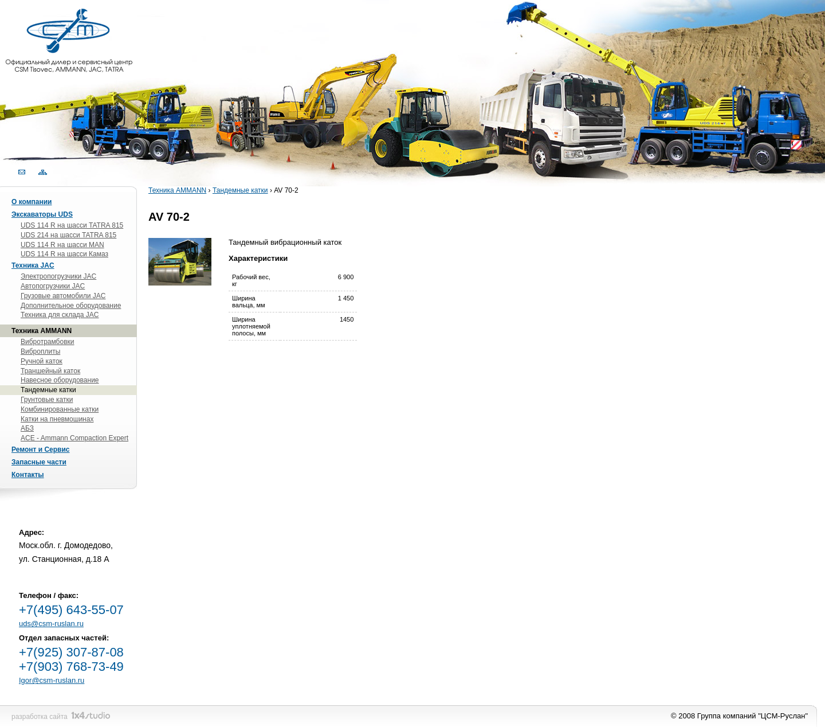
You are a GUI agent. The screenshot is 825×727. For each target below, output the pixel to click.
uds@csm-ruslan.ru (51, 623)
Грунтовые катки (47, 400)
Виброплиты (40, 351)
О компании (31, 202)
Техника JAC (32, 265)
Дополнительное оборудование (71, 306)
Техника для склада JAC (60, 315)
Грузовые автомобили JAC (63, 296)
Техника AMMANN (177, 190)
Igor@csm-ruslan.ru (51, 680)
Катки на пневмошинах (57, 419)
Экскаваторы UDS (42, 214)
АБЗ (27, 428)
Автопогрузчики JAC (53, 286)
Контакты (27, 475)
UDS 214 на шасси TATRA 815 (68, 235)
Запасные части (38, 462)
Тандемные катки (240, 190)
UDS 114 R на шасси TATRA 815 (72, 225)
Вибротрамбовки (47, 342)
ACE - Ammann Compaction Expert (74, 438)
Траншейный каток (50, 371)
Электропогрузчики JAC (58, 276)
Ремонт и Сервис (40, 449)
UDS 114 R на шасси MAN (62, 245)
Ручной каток (41, 361)
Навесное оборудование (60, 380)
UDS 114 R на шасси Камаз (64, 254)
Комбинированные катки (60, 409)
